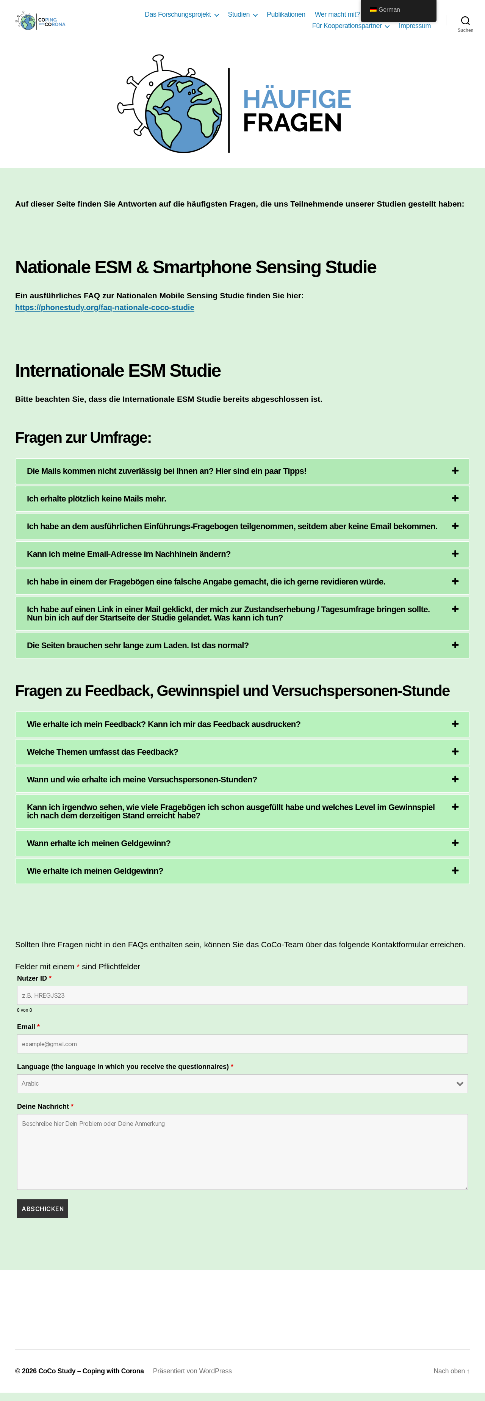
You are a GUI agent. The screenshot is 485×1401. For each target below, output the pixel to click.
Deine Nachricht (45, 1115)
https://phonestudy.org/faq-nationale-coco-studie (107, 315)
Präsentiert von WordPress (195, 1379)
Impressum (415, 30)
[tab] (242, 479)
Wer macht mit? (337, 18)
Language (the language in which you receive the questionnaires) (125, 1075)
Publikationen (286, 18)
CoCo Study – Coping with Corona (92, 1379)
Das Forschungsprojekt (178, 18)
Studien (239, 18)
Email (28, 1035)
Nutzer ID (34, 986)
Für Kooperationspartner (347, 30)
